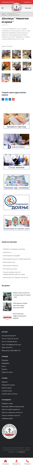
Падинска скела (7, 372)
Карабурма (5, 363)
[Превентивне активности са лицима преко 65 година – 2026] (7, 296)
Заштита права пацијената (11, 409)
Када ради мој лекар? (8, 2)
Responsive (22, 452)
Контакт (28, 8)
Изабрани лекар (7, 403)
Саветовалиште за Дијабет (11, 256)
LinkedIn (10, 99)
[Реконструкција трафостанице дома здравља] (7, 317)
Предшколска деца (8, 385)
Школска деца (6, 388)
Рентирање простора (10, 269)
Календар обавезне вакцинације (13, 406)
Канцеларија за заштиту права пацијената (17, 259)
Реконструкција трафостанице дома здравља (19, 316)
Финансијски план (9, 262)
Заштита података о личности (12, 412)
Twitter (6, 99)
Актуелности (27, 2)
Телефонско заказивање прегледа (14, 249)
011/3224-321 (9, 339)
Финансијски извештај (10, 265)
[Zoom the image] (9, 424)
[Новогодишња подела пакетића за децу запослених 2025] (7, 307)
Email (13, 99)
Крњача (4, 369)
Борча (4, 366)
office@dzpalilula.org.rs (13, 345)
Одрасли (5, 382)
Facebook (3, 99)
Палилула (5, 360)
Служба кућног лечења (9, 394)
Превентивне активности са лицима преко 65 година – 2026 (22, 295)
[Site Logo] (16, 8)
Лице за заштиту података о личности (15, 277)
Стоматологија (7, 391)
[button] (3, 8)
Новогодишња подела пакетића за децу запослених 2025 (20, 305)
